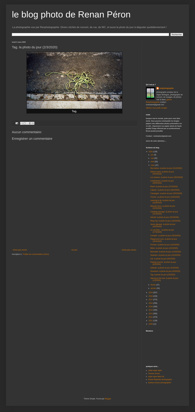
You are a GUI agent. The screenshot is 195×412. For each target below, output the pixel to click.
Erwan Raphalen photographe (160, 379)
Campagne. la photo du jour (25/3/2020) (166, 193)
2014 (151, 310)
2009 (151, 324)
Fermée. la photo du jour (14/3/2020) (164, 245)
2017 (151, 300)
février (153, 285)
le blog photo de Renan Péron (71, 14)
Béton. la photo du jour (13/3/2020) (164, 248)
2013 (151, 314)
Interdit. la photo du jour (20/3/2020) (164, 217)
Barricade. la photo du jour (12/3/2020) (165, 252)
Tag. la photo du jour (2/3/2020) (162, 275)
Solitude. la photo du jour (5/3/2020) (164, 268)
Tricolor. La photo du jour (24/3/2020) (165, 197)
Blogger (108, 399)
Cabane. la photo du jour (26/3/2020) (165, 190)
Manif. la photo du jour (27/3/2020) (164, 186)
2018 (151, 296)
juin (152, 155)
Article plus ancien (129, 250)
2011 (151, 321)
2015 (151, 307)
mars (153, 165)
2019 (151, 293)
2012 (151, 317)
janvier (154, 288)
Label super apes (155, 370)
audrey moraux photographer (159, 383)
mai (152, 158)
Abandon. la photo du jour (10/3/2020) (165, 255)
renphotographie (166, 88)
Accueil (74, 250)
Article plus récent (20, 250)
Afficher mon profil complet (156, 108)
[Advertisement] (164, 59)
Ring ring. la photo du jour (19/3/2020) (165, 221)
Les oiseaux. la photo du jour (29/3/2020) (166, 177)
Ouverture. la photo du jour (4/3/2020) (165, 271)
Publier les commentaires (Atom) (36, 254)
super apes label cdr (156, 376)
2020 (151, 152)
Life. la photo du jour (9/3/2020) (162, 259)
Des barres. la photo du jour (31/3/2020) (166, 168)
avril (153, 162)
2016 (151, 303)
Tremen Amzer (154, 373)
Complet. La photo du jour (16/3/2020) (165, 236)
